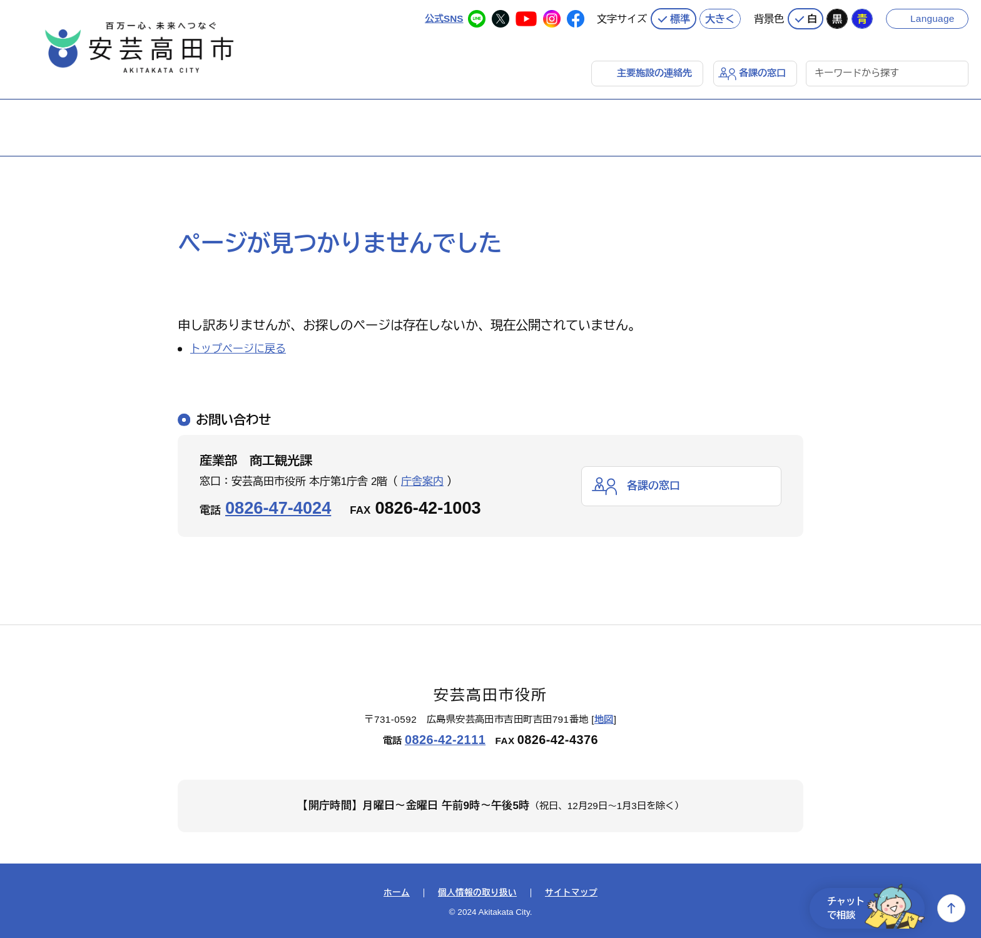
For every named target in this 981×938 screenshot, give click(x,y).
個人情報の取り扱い (477, 893)
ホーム (397, 893)
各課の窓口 (762, 73)
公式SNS (444, 18)
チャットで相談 (876, 908)
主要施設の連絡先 (654, 73)
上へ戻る (951, 908)
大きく (720, 18)
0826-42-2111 (445, 740)
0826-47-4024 (278, 507)
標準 (680, 18)
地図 (604, 719)
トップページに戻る (238, 349)
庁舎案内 (422, 481)
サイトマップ (571, 893)
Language (932, 18)
